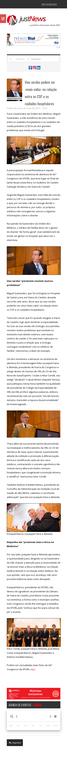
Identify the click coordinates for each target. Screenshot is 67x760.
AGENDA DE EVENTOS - (25, 704)
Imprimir (15, 742)
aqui (32, 669)
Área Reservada (49, 4)
